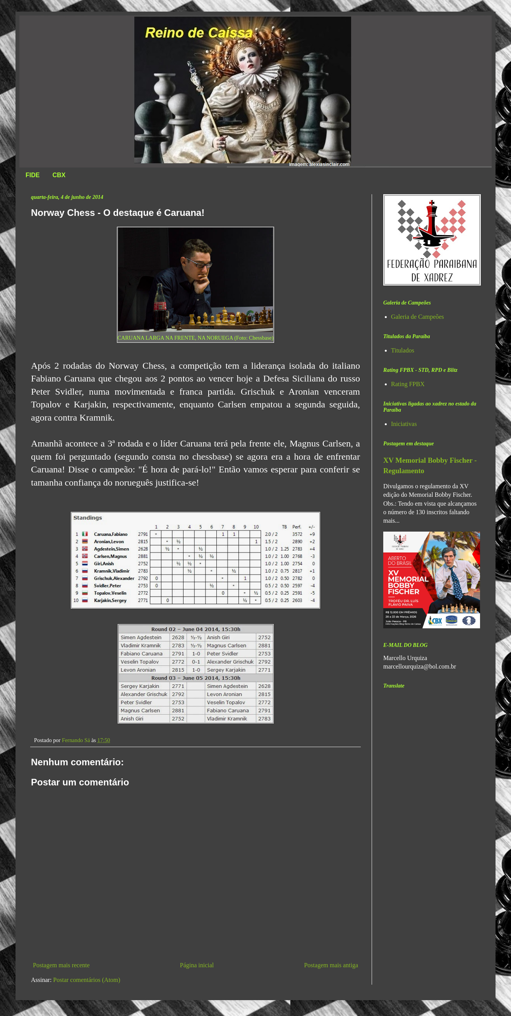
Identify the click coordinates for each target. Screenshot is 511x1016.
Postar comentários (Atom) (86, 980)
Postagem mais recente (61, 965)
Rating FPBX (408, 384)
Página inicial (197, 965)
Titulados (402, 350)
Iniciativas (404, 424)
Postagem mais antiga (331, 965)
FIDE (32, 175)
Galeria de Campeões (417, 316)
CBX (58, 175)
